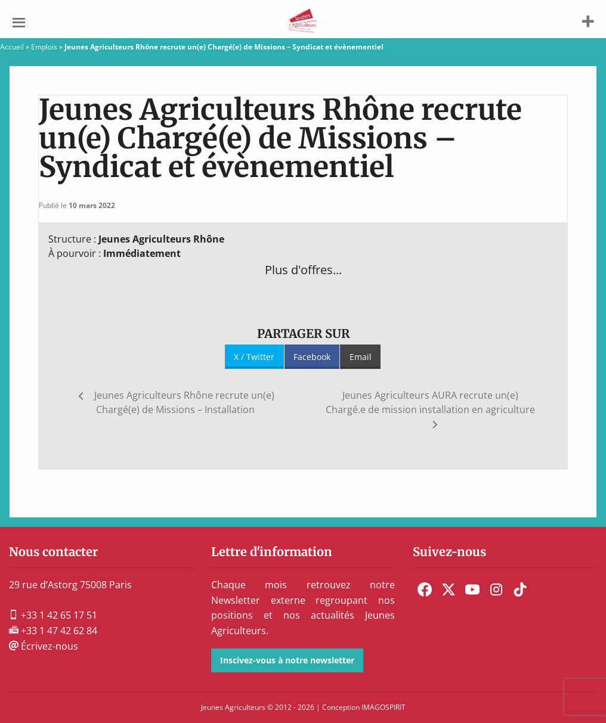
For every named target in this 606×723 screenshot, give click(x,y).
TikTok (520, 589)
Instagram (496, 589)
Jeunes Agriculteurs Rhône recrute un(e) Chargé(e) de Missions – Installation (184, 402)
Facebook (311, 356)
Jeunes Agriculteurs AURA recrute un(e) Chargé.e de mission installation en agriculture (430, 402)
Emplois (44, 47)
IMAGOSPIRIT (383, 707)
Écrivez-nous (43, 646)
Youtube (472, 589)
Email (361, 356)
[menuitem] (425, 589)
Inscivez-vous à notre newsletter (287, 660)
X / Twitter (254, 356)
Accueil (12, 47)
